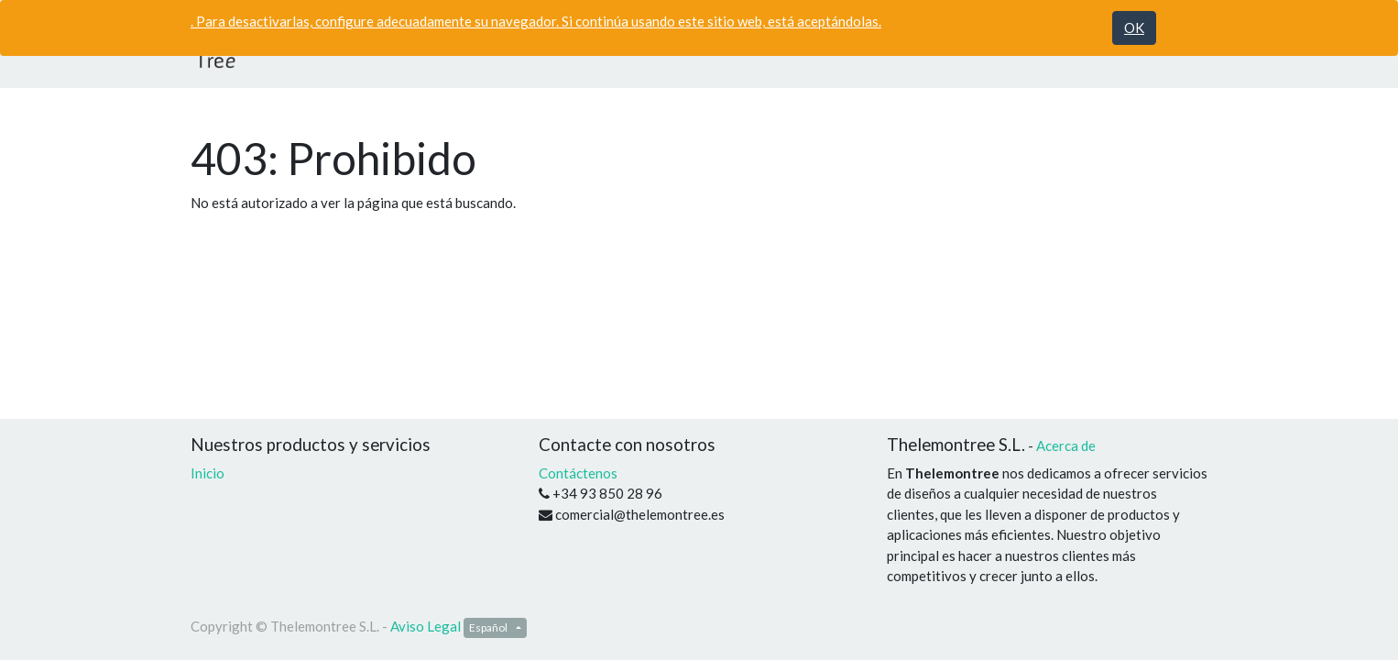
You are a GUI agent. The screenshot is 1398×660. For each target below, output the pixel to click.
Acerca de (1066, 445)
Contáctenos (578, 473)
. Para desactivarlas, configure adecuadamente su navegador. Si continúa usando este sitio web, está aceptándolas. (536, 21)
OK (1134, 27)
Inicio (207, 473)
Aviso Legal (425, 626)
